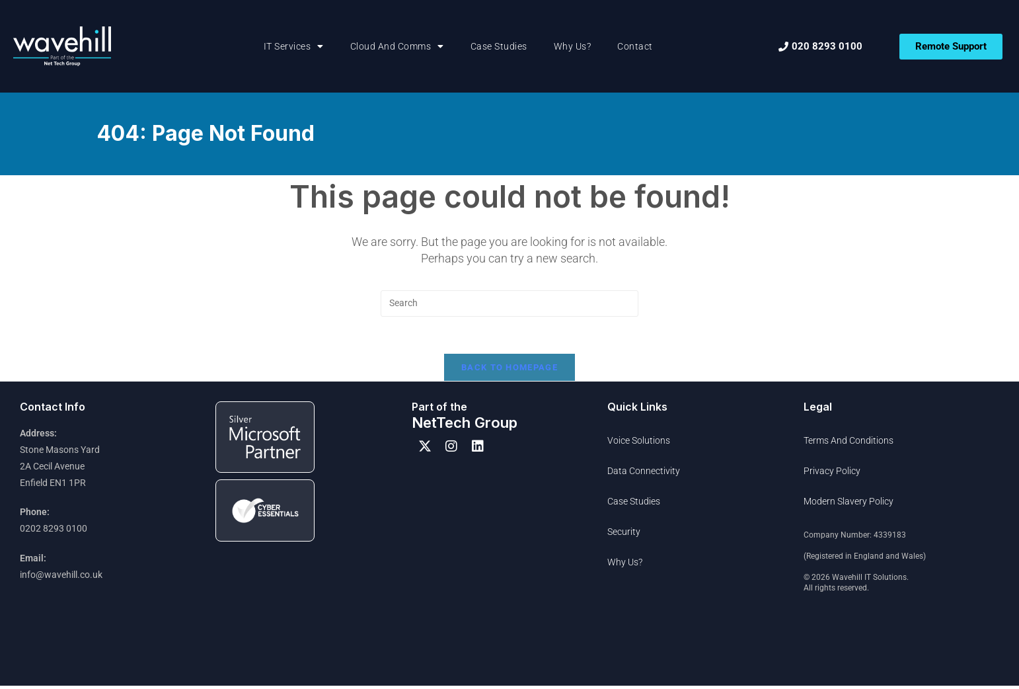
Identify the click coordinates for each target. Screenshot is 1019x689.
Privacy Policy (832, 474)
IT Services (294, 46)
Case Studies (499, 46)
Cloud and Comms (397, 46)
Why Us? (572, 46)
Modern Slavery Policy (848, 504)
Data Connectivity (643, 474)
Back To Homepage (509, 371)
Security (623, 535)
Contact (635, 46)
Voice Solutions (638, 443)
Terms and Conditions (848, 443)
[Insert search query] (509, 303)
